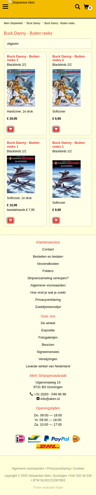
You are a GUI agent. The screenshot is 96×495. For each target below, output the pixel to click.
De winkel (48, 323)
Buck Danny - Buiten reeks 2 (23, 58)
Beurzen (48, 345)
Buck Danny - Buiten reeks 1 (23, 144)
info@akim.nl (50, 399)
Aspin (59, 487)
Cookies (78, 468)
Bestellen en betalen (48, 256)
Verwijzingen (48, 359)
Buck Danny (33, 23)
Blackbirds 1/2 (16, 151)
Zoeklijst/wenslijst (48, 307)
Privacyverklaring (48, 300)
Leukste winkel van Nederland (48, 366)
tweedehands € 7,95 (21, 210)
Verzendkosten (48, 264)
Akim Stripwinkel (13, 23)
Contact (48, 249)
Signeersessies (48, 352)
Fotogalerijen (48, 337)
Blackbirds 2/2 (16, 65)
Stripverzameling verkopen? (48, 278)
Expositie (48, 330)
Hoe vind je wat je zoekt (48, 292)
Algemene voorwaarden (48, 285)
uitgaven (12, 43)
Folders (48, 271)
